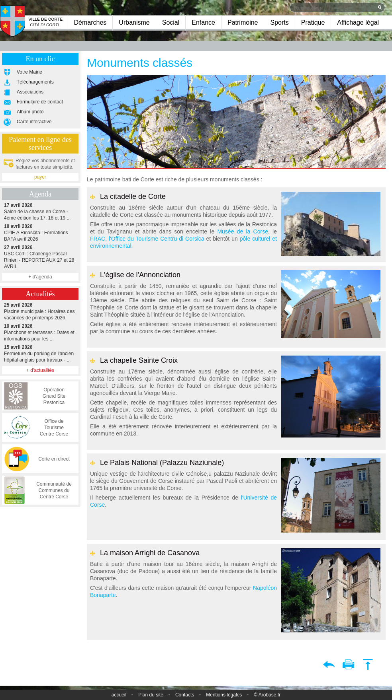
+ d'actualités (40, 370)
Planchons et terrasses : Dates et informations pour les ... (40, 332)
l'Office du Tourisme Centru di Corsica (156, 238)
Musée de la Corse (242, 231)
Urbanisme (134, 22)
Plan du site (150, 695)
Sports (279, 22)
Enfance (203, 22)
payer (40, 177)
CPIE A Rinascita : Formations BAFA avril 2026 (40, 232)
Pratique (313, 22)
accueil (119, 695)
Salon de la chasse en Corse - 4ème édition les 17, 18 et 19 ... (40, 211)
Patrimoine (242, 22)
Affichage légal (358, 22)
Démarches (90, 22)
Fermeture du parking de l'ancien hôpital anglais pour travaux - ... (40, 353)
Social (171, 22)
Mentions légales (224, 695)
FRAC (97, 238)
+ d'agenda (40, 277)
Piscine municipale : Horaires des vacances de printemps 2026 (40, 311)
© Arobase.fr (267, 695)
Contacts (184, 695)
